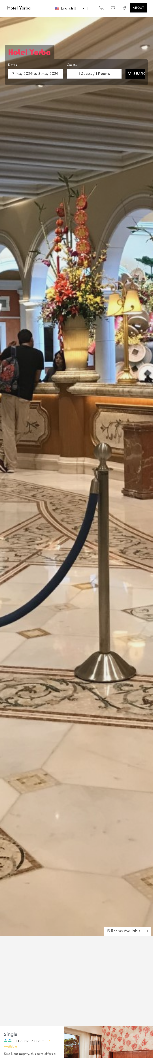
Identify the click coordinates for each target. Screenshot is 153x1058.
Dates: (12, 65)
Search (136, 74)
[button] (65, 8)
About (138, 7)
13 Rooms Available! (127, 931)
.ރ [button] (84, 8)
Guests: (72, 65)
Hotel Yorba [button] (20, 8)
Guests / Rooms (94, 74)
